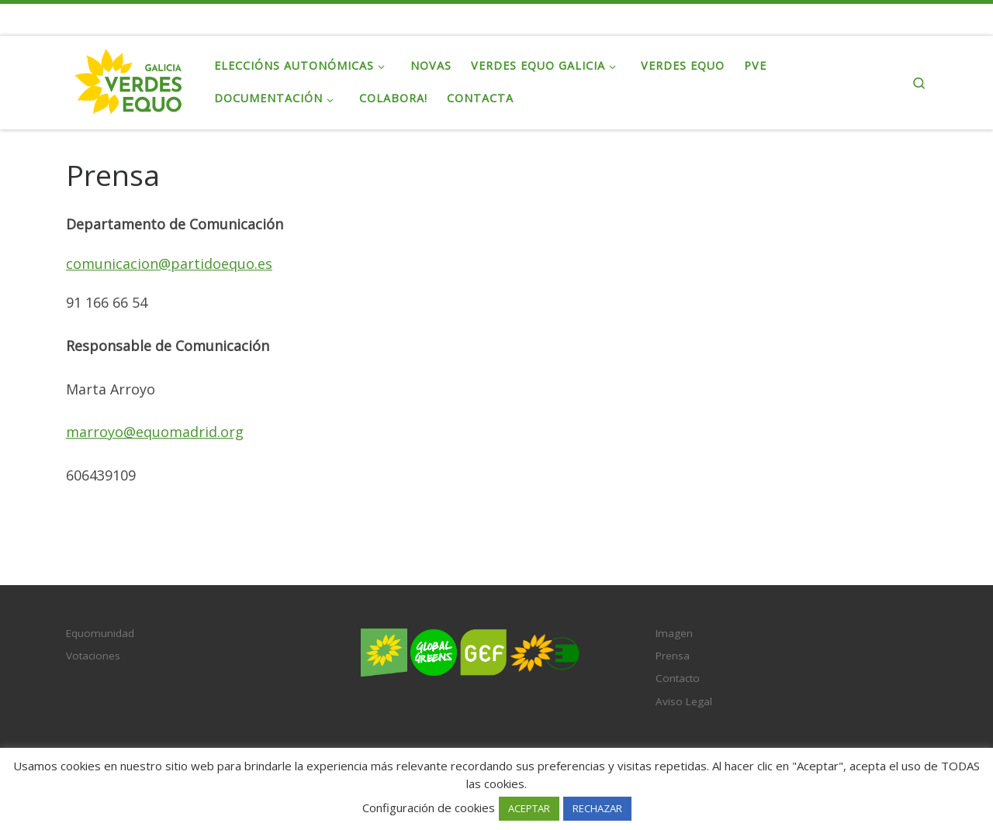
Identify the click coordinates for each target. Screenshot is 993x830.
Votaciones (93, 656)
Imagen (674, 633)
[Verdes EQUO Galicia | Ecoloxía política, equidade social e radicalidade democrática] (128, 79)
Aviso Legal (684, 701)
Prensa (673, 656)
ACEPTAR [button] (529, 808)
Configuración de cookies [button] (428, 807)
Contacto (678, 678)
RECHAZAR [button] (597, 808)
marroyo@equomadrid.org (155, 431)
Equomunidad (100, 633)
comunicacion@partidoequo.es (169, 263)
